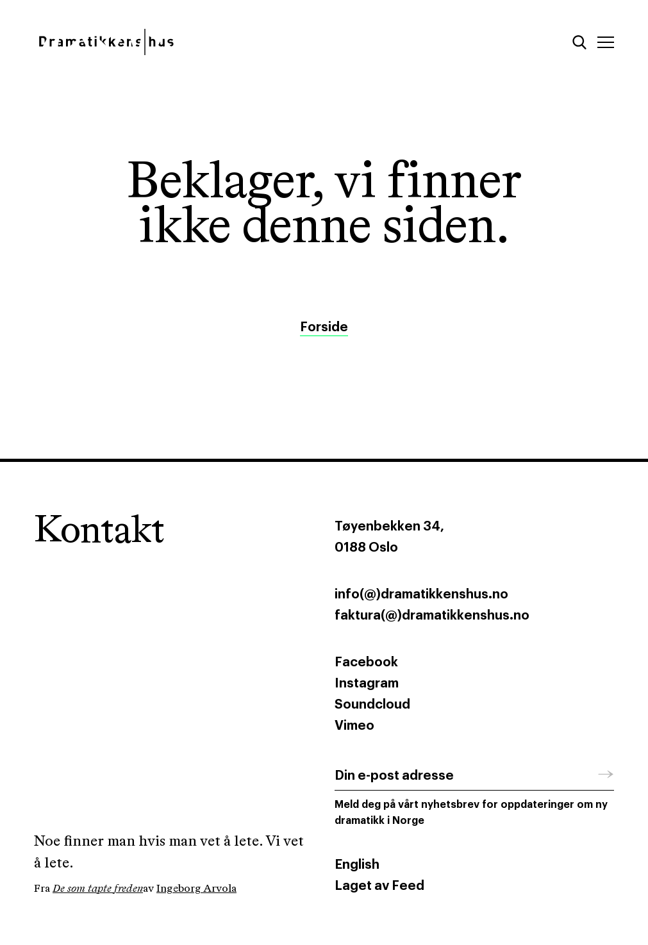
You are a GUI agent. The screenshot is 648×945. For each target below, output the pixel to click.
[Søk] (579, 42)
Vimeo (354, 725)
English (357, 865)
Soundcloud (372, 704)
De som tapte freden (98, 888)
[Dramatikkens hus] (174, 42)
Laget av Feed (379, 886)
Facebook (366, 662)
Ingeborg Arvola (196, 888)
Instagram (367, 683)
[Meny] (605, 42)
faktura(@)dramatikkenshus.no (432, 615)
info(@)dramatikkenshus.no (421, 594)
